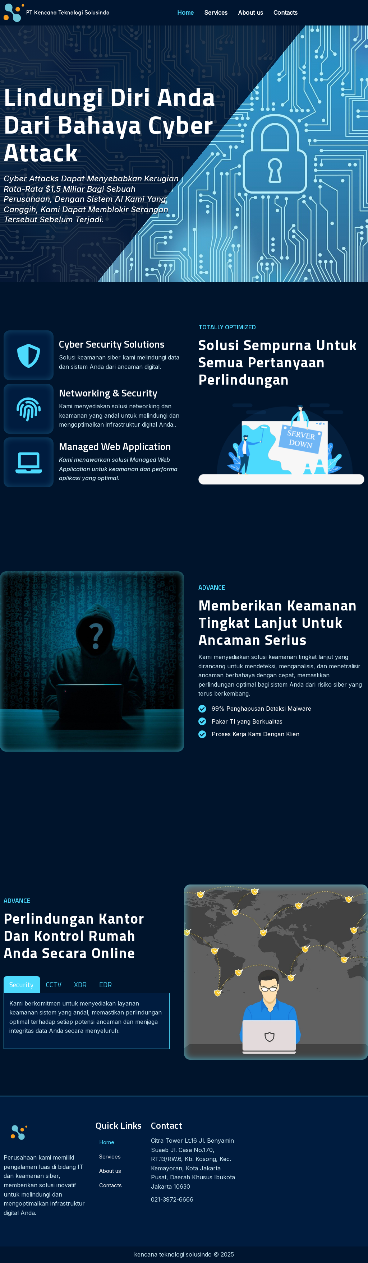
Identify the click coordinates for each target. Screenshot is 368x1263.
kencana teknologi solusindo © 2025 (184, 1254)
